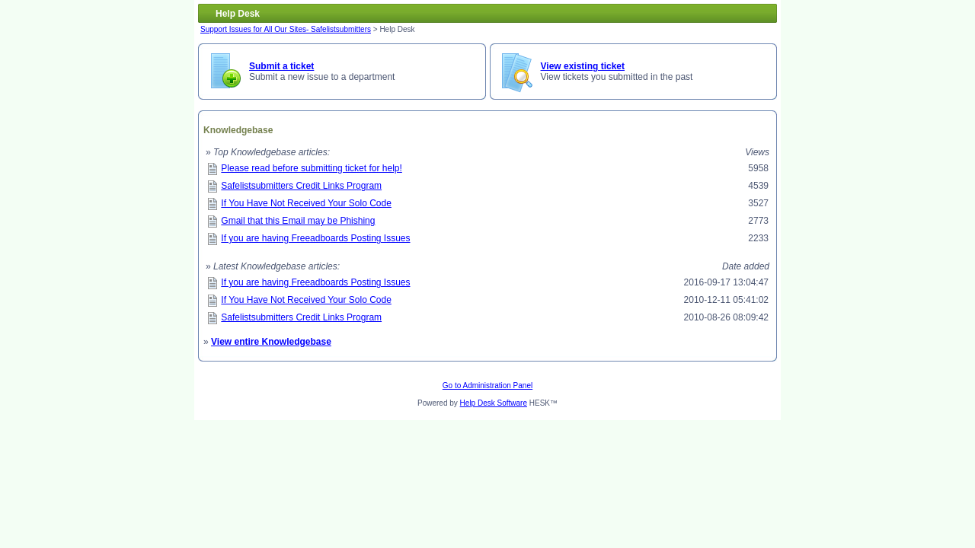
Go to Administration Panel (487, 385)
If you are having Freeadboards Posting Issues (315, 238)
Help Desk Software (493, 403)
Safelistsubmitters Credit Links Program (301, 185)
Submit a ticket (281, 66)
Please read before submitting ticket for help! (311, 168)
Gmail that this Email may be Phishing (298, 220)
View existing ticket (583, 66)
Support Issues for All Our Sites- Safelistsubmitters (285, 29)
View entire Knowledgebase (271, 341)
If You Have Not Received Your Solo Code (306, 203)
